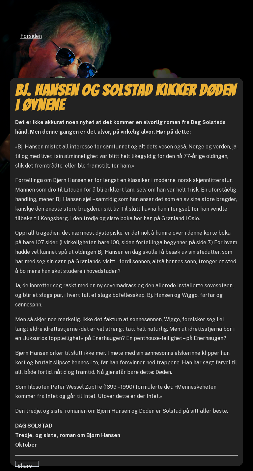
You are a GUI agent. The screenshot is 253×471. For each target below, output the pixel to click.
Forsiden (31, 36)
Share (24, 465)
